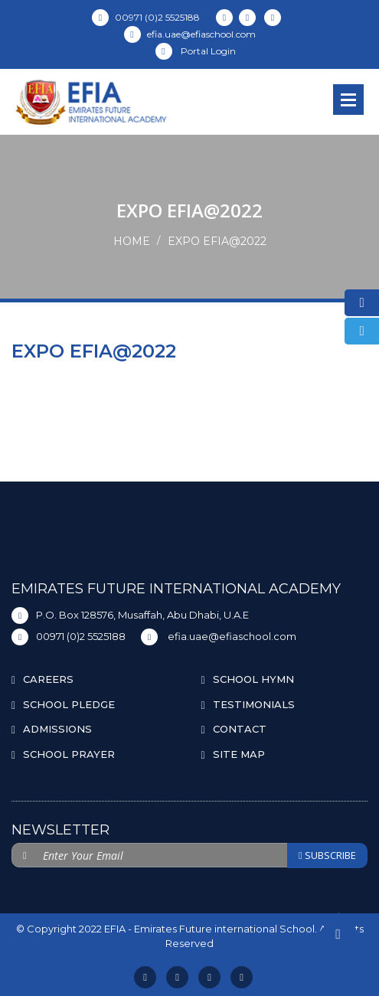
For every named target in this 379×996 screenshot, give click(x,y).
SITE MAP (239, 754)
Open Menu (348, 99)
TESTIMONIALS (254, 704)
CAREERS (48, 679)
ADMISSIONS (57, 729)
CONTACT (239, 729)
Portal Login (195, 51)
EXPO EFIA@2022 (217, 241)
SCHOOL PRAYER (69, 754)
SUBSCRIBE (327, 855)
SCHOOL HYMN (253, 679)
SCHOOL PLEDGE (69, 704)
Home (131, 241)
